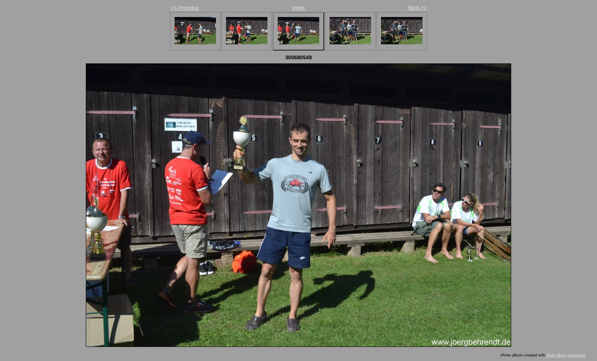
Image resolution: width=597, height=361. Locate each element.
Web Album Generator (566, 355)
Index (298, 8)
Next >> (417, 8)
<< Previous (184, 8)
